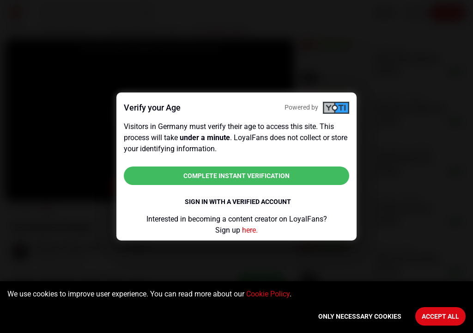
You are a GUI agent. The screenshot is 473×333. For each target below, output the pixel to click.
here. (250, 230)
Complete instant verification (236, 175)
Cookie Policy (268, 294)
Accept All (440, 316)
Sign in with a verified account (238, 201)
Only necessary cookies (359, 316)
